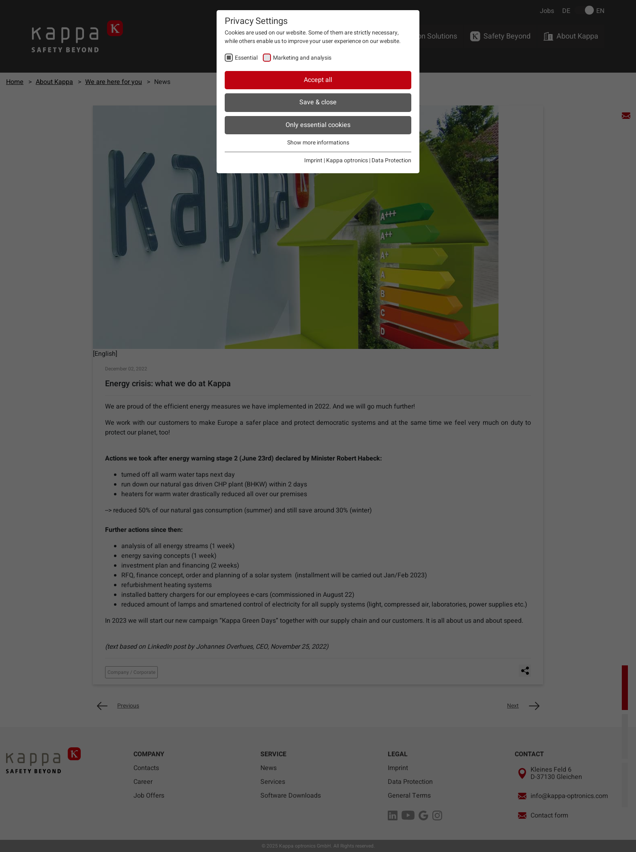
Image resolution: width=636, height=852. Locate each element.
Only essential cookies (318, 125)
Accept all (318, 80)
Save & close (318, 102)
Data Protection (391, 160)
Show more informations (318, 142)
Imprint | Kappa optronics (336, 160)
